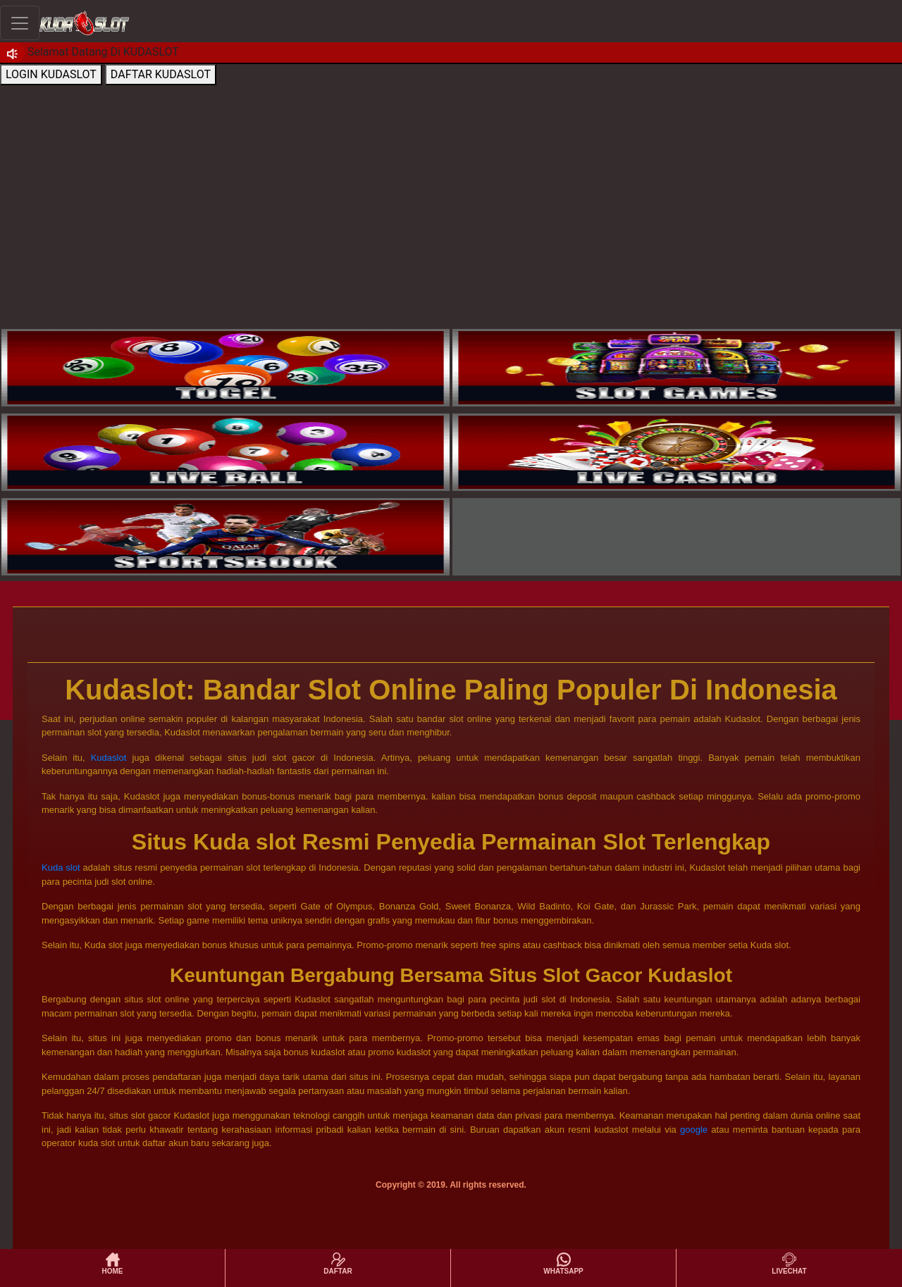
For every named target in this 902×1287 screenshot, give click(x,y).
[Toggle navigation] (19, 23)
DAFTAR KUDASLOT (161, 74)
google (694, 1129)
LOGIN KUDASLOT (51, 74)
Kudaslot (109, 757)
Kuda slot (61, 867)
